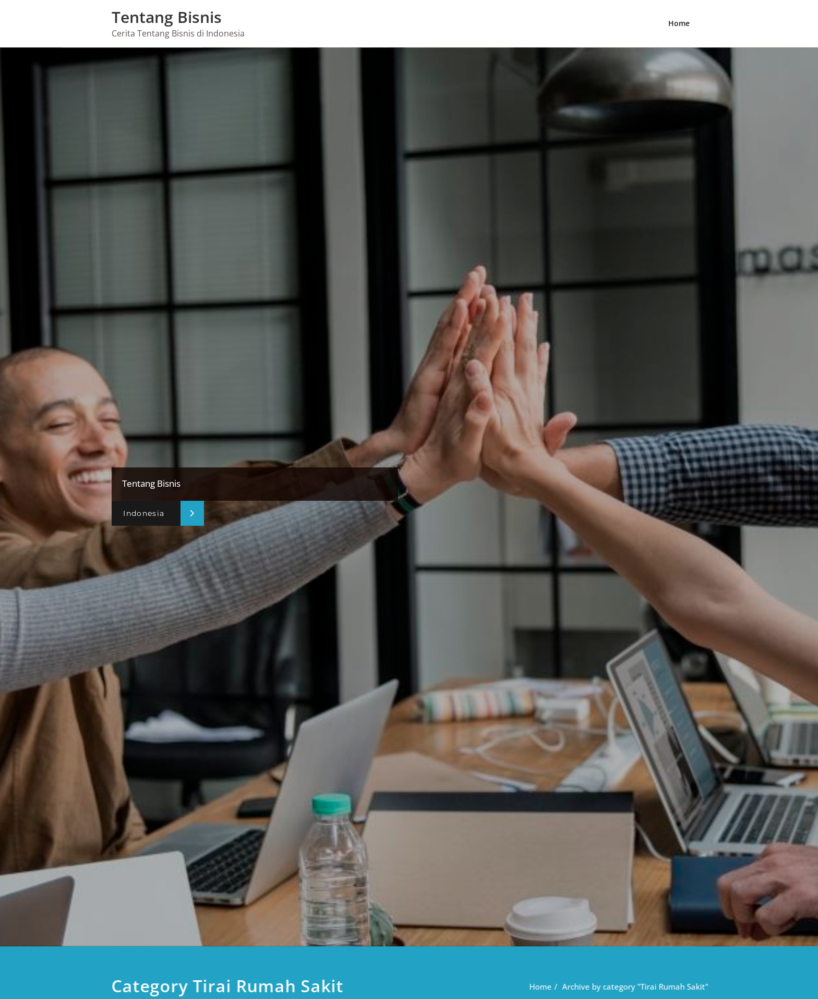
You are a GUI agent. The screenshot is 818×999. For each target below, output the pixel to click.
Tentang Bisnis (167, 17)
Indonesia (143, 513)
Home (679, 23)
